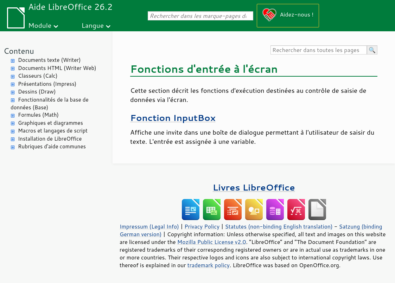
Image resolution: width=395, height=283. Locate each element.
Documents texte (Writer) (49, 60)
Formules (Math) (38, 114)
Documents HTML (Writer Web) (57, 68)
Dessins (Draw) (37, 91)
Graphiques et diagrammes (50, 123)
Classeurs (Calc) (37, 75)
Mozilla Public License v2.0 (211, 242)
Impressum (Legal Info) (149, 226)
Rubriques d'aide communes (52, 146)
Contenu (19, 50)
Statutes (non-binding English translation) (278, 226)
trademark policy (208, 265)
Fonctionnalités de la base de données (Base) (49, 103)
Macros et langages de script (53, 130)
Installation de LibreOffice (50, 138)
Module (39, 25)
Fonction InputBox (172, 117)
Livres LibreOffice (253, 187)
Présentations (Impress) (47, 84)
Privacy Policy (201, 226)
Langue (93, 25)
